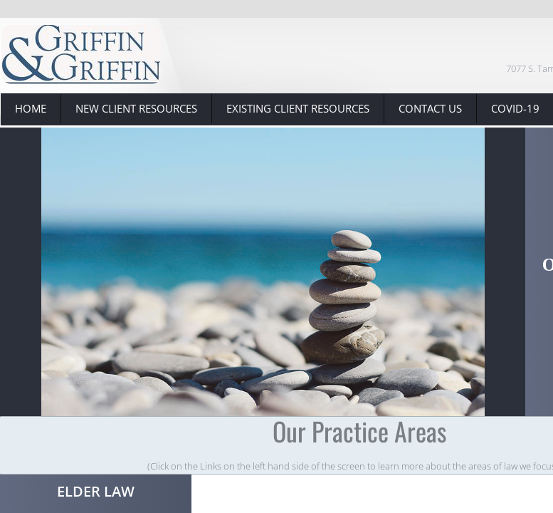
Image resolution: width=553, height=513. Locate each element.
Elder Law (96, 491)
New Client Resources (136, 108)
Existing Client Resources (297, 108)
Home (30, 108)
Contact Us (430, 108)
